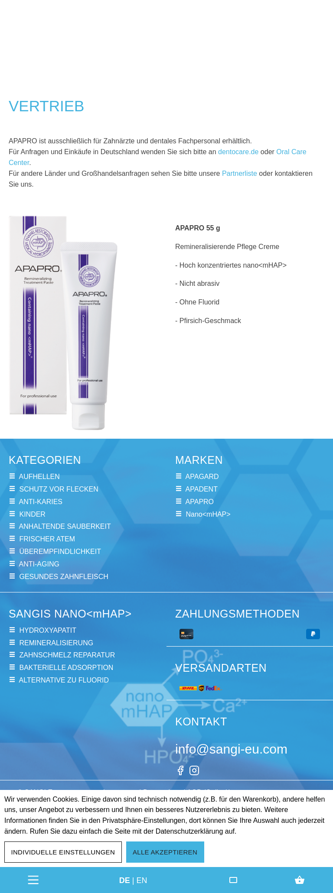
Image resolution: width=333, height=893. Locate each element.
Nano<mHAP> (208, 514)
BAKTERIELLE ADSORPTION (66, 667)
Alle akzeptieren (165, 852)
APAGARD (202, 476)
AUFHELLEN (39, 476)
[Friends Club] (233, 880)
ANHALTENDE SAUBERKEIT (65, 526)
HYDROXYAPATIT (47, 630)
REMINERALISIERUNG (56, 643)
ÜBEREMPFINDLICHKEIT (60, 551)
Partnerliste (239, 173)
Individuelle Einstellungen (63, 852)
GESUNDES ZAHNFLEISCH (63, 576)
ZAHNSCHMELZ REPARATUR (67, 655)
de (124, 880)
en (142, 880)
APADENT (202, 489)
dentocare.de (238, 151)
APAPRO (200, 501)
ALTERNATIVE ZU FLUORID (64, 680)
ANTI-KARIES (40, 501)
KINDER (32, 514)
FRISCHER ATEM (47, 539)
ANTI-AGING (39, 564)
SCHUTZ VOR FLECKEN (58, 489)
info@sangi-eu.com (231, 749)
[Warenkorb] (299, 880)
